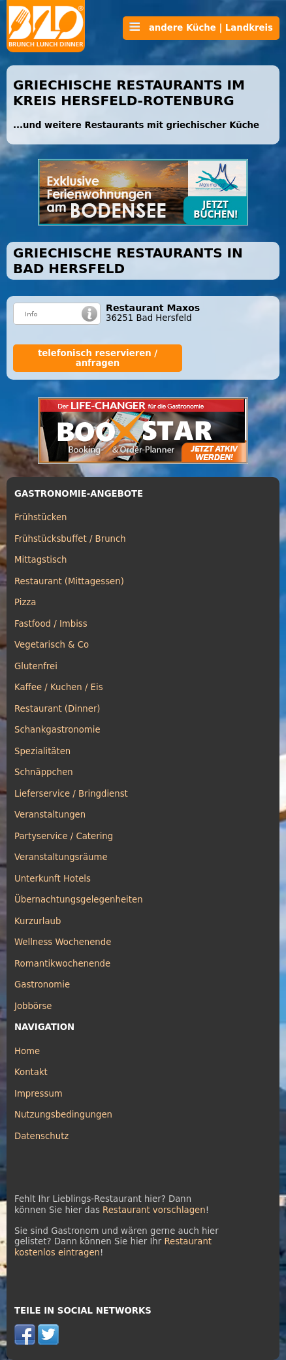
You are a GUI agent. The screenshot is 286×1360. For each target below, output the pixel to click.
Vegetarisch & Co (51, 645)
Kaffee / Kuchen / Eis (58, 687)
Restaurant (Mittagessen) (69, 581)
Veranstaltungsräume (61, 857)
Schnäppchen (43, 772)
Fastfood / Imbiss (50, 624)
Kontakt (31, 1072)
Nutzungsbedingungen (63, 1115)
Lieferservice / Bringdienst (71, 794)
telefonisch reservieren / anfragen (97, 358)
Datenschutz (41, 1136)
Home (27, 1051)
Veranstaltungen (50, 815)
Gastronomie (42, 984)
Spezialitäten (42, 751)
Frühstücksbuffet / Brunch (70, 539)
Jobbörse (33, 1006)
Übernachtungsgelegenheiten (78, 899)
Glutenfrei (35, 666)
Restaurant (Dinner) (57, 709)
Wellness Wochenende (62, 942)
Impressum (38, 1094)
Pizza (25, 602)
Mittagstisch (40, 560)
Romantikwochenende (62, 964)
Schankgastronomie (57, 730)
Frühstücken (40, 517)
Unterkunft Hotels (52, 879)
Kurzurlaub (37, 921)
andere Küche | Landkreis (201, 27)
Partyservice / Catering (63, 836)
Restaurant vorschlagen (154, 1210)
